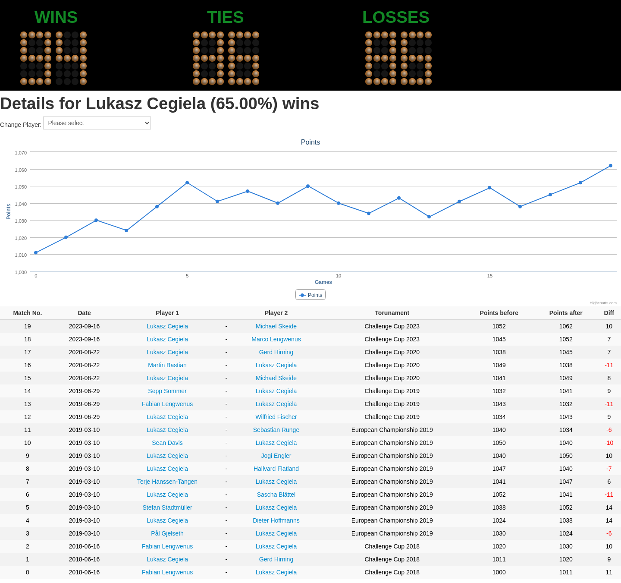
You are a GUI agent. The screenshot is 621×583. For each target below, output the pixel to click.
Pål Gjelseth (167, 533)
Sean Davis (167, 442)
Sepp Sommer (167, 391)
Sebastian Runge (276, 429)
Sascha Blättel (276, 494)
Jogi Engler (276, 455)
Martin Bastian (167, 365)
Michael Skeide (276, 326)
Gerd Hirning (276, 352)
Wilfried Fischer (276, 416)
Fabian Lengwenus (167, 403)
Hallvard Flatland (276, 468)
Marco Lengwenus (276, 339)
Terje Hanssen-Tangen (167, 481)
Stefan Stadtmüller (167, 507)
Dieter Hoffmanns (276, 520)
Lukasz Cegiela (167, 326)
